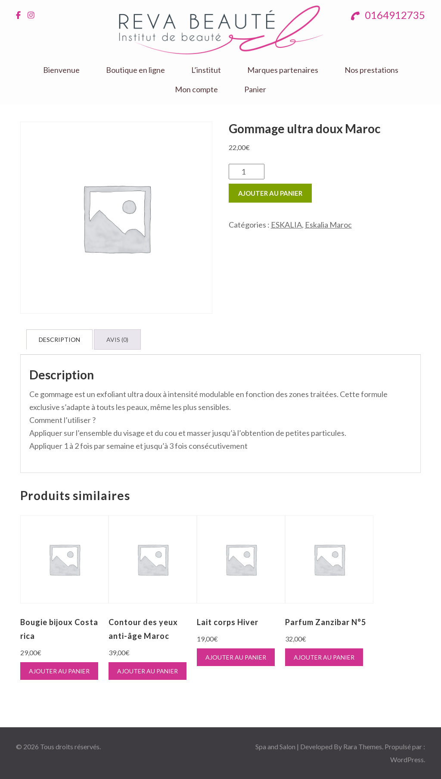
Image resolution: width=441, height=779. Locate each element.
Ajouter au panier (270, 193)
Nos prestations (371, 70)
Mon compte (196, 89)
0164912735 (388, 15)
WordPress (407, 759)
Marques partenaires (282, 70)
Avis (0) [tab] (117, 339)
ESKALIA (286, 224)
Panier (255, 89)
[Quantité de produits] (246, 171)
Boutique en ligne (135, 70)
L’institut (206, 70)
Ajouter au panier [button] (59, 671)
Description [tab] (59, 339)
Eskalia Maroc (328, 224)
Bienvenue (61, 70)
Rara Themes (362, 746)
